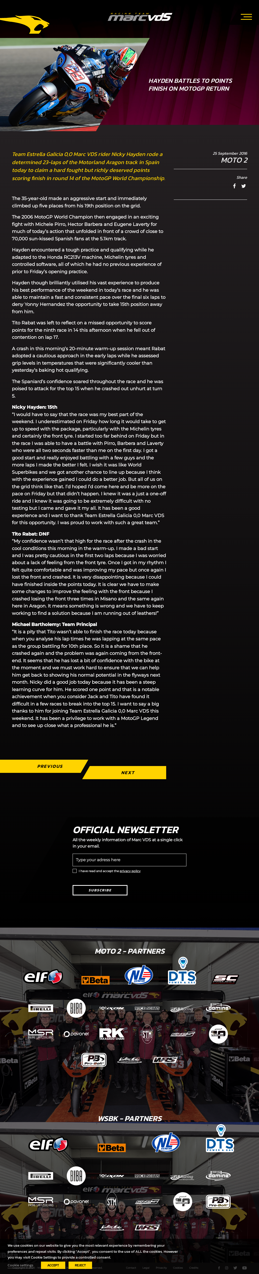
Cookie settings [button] (20, 1265)
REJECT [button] (80, 1265)
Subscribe (100, 890)
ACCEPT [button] (53, 1265)
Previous (50, 766)
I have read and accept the (110, 871)
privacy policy (130, 871)
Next (128, 772)
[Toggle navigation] (246, 16)
